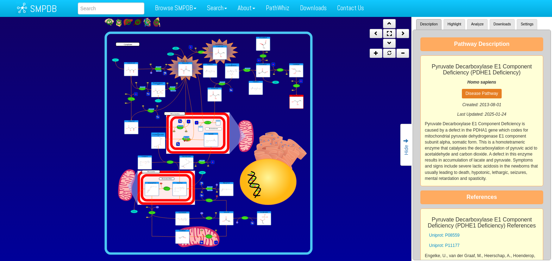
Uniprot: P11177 (444, 245)
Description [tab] (429, 24)
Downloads (313, 8)
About (246, 8)
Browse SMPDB (175, 8)
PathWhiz (277, 8)
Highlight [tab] (454, 24)
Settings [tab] (527, 24)
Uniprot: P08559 (444, 235)
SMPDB (43, 8)
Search (217, 8)
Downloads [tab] (502, 24)
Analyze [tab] (477, 24)
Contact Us (350, 8)
